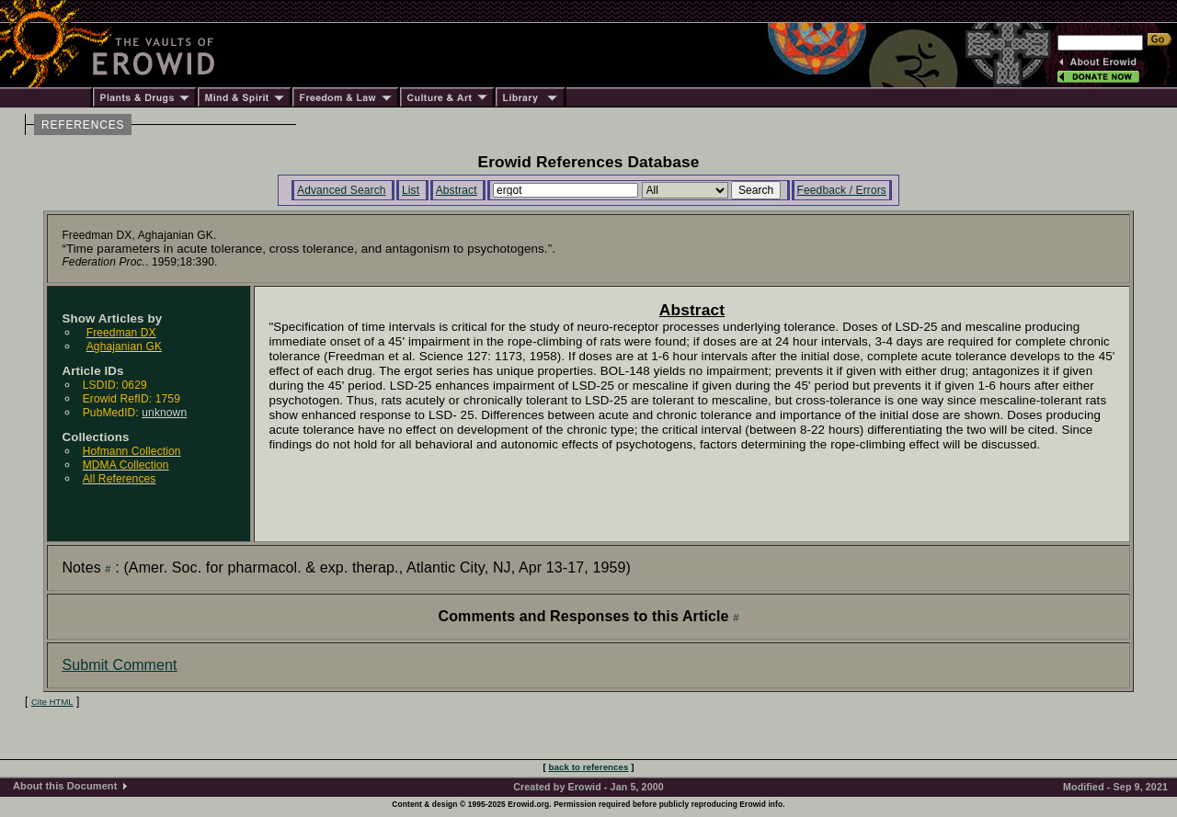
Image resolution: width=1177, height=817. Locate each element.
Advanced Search (341, 190)
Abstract (456, 190)
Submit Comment (119, 665)
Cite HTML (52, 702)
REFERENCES (82, 125)
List (410, 190)
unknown (164, 412)
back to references (589, 767)
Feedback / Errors (841, 190)
